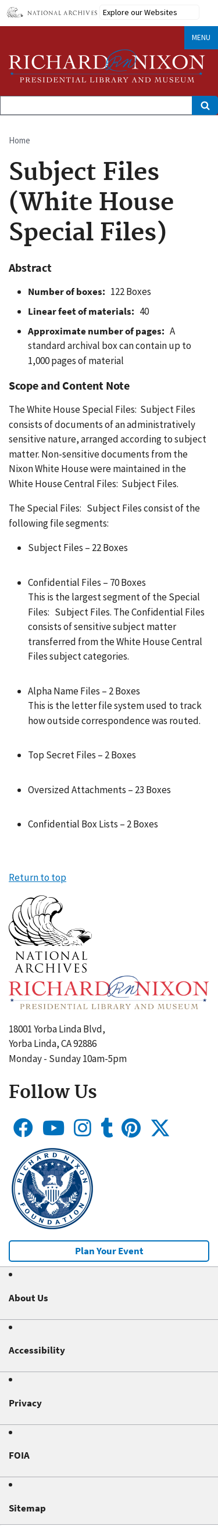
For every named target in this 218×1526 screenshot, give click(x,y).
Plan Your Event (109, 1250)
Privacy (25, 1403)
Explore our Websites (140, 12)
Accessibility (37, 1350)
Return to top (37, 877)
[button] (50, 969)
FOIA (19, 1455)
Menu (201, 37)
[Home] (107, 65)
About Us (28, 1297)
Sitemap (27, 1508)
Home (19, 140)
